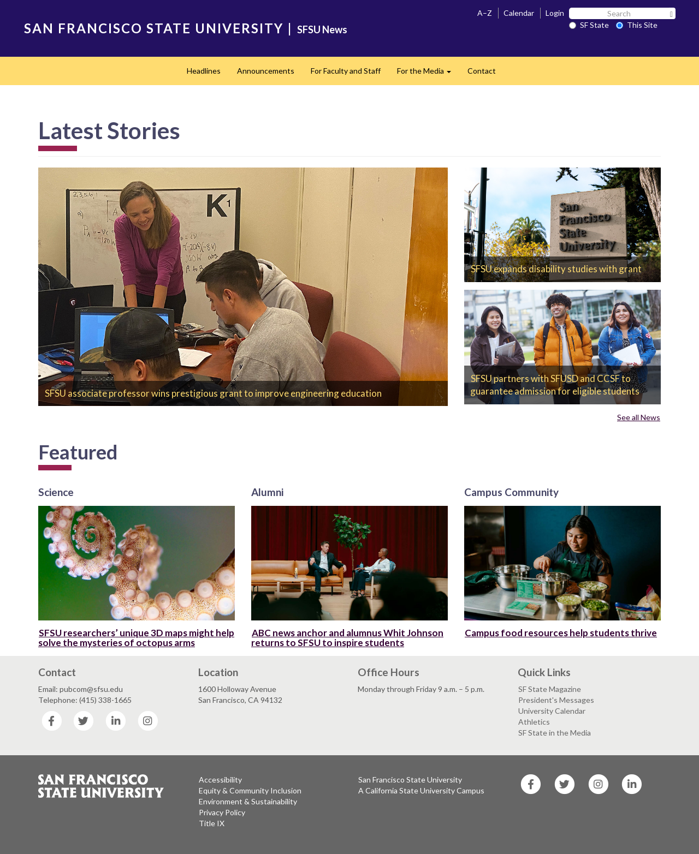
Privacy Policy (222, 812)
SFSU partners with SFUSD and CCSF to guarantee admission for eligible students (554, 385)
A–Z (484, 12)
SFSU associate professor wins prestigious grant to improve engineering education (213, 393)
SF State (589, 24)
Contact (481, 70)
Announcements (265, 70)
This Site (636, 24)
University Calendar (551, 710)
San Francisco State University (410, 779)
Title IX (211, 823)
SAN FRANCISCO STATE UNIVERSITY (153, 28)
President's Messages (556, 699)
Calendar (518, 12)
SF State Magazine (549, 689)
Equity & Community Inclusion (250, 790)
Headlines (204, 70)
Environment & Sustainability (248, 801)
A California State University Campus (421, 790)
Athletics (534, 721)
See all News (638, 417)
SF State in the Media (554, 732)
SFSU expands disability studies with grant (556, 268)
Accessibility (220, 779)
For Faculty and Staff (346, 70)
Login (555, 12)
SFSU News (322, 29)
